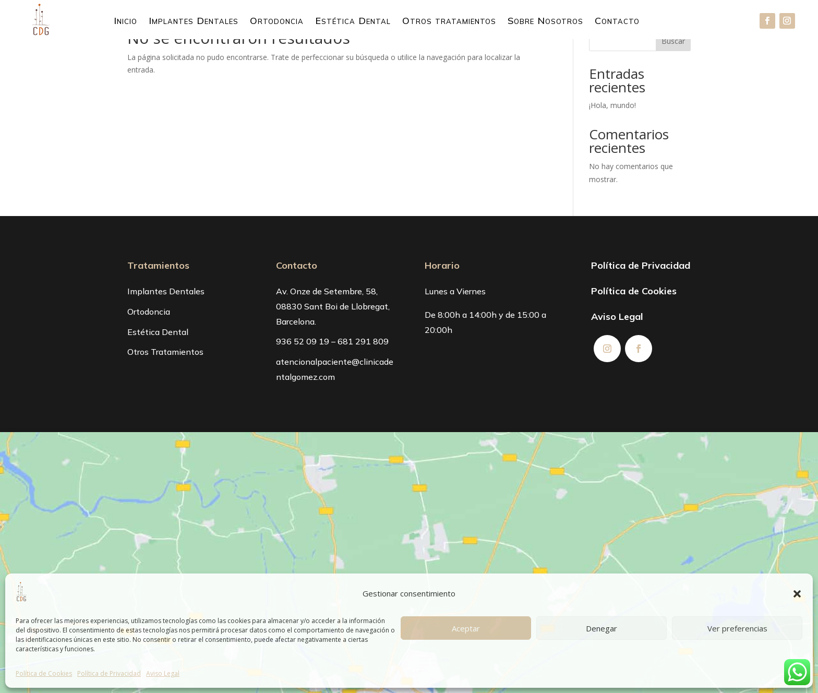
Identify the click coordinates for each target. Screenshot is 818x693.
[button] (797, 594)
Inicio (125, 22)
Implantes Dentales (193, 22)
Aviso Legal (162, 673)
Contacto (617, 22)
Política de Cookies (44, 673)
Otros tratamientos (449, 22)
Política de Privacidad (109, 673)
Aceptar (466, 628)
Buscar (673, 41)
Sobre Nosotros (545, 22)
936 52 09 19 (302, 341)
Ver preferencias (737, 628)
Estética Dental (353, 22)
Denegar (601, 628)
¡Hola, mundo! (612, 105)
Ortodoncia (277, 22)
